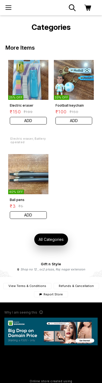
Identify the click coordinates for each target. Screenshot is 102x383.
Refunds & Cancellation (76, 286)
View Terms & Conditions (27, 286)
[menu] (8, 8)
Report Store (51, 294)
